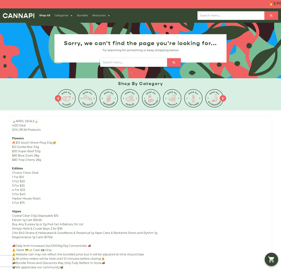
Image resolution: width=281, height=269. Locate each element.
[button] (271, 259)
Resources (101, 16)
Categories (63, 16)
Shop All (44, 15)
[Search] (271, 15)
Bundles (82, 15)
